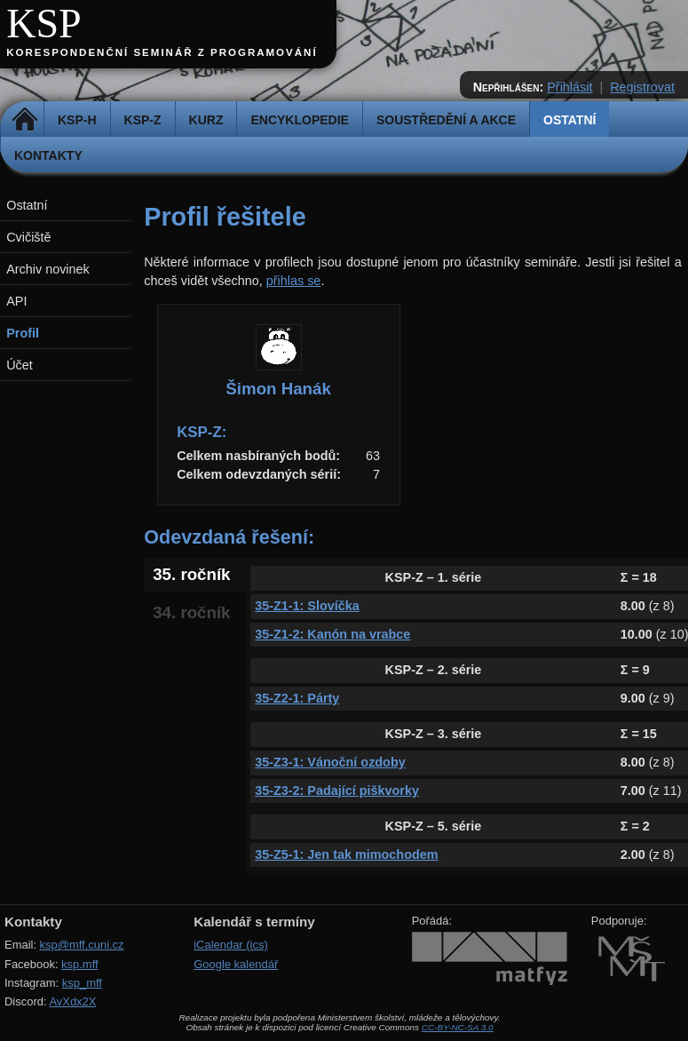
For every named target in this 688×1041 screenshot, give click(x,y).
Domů (24, 120)
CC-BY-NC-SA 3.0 (458, 1027)
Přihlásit (569, 87)
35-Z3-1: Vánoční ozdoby (330, 762)
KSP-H (77, 120)
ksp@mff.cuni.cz (82, 944)
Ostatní (569, 120)
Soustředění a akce (446, 120)
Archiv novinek (48, 269)
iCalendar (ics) (231, 944)
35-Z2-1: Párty (297, 698)
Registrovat (642, 87)
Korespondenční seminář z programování (161, 52)
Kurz (206, 120)
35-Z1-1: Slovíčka (307, 606)
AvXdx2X (72, 1001)
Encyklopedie (299, 120)
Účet (19, 365)
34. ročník (191, 612)
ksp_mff (82, 982)
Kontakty (48, 155)
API (16, 301)
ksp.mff (80, 964)
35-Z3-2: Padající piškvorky (337, 790)
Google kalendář (236, 964)
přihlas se (293, 281)
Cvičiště (28, 237)
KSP (44, 23)
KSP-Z (143, 120)
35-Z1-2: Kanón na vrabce (332, 634)
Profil (22, 333)
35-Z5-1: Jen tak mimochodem (346, 854)
